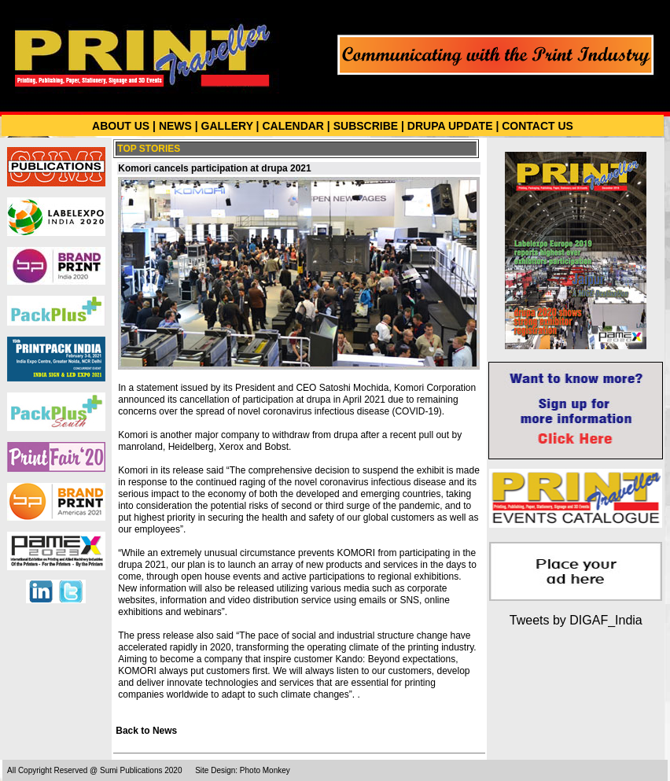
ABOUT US (120, 126)
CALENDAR (293, 126)
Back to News (146, 730)
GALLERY (227, 126)
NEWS (175, 126)
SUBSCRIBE (365, 126)
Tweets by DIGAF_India (576, 620)
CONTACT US (537, 126)
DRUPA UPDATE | (453, 126)
